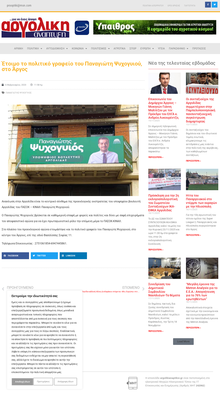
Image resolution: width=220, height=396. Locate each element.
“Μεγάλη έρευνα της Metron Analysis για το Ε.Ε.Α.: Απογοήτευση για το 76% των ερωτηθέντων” (201, 291)
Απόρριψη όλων (43, 381)
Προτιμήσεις (21, 381)
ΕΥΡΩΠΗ (147, 49)
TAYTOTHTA (189, 5)
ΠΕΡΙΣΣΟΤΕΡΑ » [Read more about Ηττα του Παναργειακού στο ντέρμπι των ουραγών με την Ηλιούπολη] (193, 235)
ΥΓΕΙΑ (161, 48)
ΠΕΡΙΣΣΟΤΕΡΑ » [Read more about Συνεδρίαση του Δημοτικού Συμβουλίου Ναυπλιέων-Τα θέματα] (155, 331)
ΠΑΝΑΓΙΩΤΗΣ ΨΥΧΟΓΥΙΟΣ (18, 92)
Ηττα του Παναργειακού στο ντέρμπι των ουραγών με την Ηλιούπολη (201, 201)
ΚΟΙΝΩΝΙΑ (79, 49)
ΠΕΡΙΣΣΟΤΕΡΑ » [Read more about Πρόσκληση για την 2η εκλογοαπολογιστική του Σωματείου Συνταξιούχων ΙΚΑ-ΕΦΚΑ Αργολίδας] (155, 250)
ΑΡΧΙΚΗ (18, 48)
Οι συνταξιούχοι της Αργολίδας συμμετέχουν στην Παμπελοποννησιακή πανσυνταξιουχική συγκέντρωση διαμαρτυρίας (200, 110)
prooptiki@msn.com (19, 5)
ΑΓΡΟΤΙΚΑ (119, 48)
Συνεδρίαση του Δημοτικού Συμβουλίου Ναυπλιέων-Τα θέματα (164, 289)
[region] (44, 340)
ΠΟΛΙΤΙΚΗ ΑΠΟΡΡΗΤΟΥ (153, 5)
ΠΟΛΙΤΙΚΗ (34, 49)
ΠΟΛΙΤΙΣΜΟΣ (100, 49)
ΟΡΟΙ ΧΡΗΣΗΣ (174, 5)
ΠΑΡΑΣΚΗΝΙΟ (178, 49)
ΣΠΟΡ (133, 48)
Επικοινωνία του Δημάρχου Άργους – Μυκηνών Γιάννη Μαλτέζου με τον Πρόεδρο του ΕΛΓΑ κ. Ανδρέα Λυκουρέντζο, (163, 108)
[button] (15, 255)
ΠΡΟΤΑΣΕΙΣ (199, 48)
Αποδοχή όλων (67, 381)
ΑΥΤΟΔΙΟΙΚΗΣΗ (57, 49)
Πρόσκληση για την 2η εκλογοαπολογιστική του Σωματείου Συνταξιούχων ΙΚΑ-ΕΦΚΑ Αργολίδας (163, 203)
